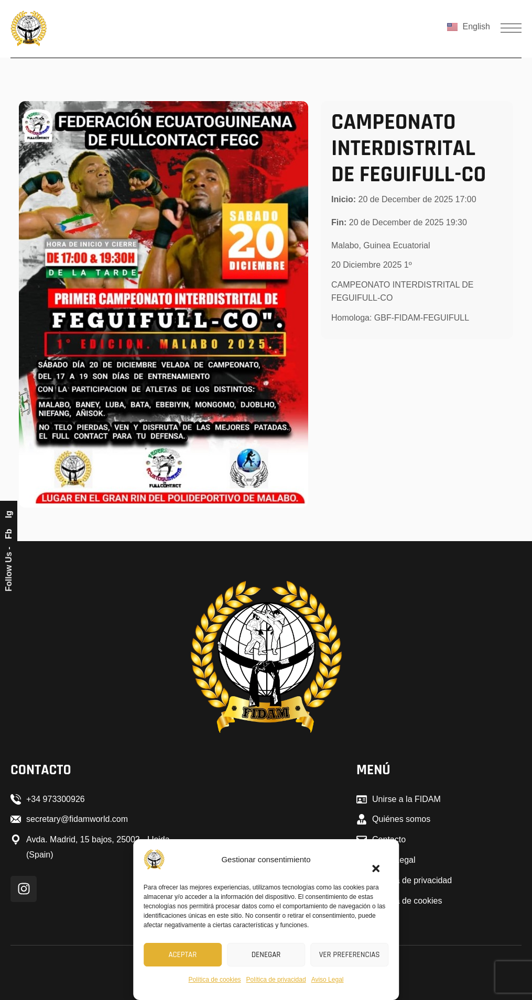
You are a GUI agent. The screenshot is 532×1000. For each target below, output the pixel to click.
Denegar (266, 955)
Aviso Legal (327, 979)
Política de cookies (215, 979)
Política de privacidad (276, 979)
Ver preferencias (349, 955)
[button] (370, 862)
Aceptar (182, 955)
